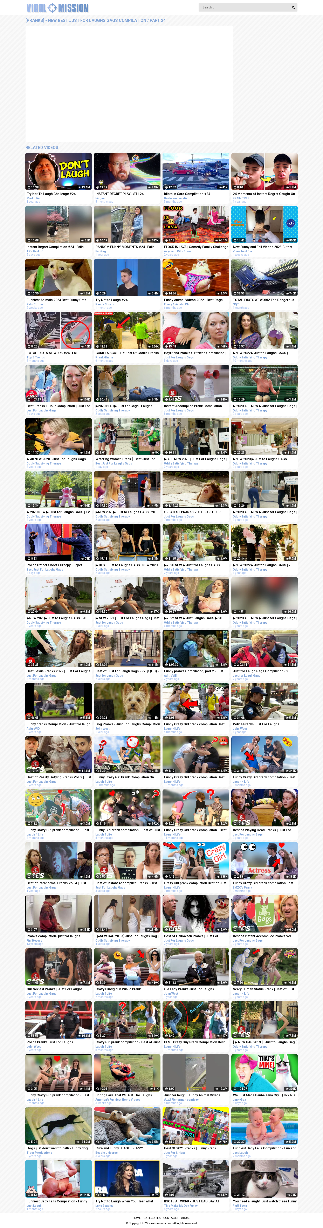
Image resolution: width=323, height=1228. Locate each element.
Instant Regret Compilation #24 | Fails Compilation (55, 247)
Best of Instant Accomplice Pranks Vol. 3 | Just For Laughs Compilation (264, 936)
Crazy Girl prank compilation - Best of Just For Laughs (128, 1042)
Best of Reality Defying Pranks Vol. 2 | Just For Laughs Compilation (59, 777)
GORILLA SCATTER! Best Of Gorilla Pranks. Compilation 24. (128, 353)
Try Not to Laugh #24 (112, 300)
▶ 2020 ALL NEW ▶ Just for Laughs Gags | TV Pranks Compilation (265, 406)
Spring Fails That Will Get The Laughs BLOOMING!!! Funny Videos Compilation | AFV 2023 (126, 1095)
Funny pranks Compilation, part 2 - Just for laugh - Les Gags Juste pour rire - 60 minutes (194, 671)
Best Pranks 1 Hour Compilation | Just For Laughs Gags (58, 406)
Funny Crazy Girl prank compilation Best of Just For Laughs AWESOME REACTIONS (196, 724)
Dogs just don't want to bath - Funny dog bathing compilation (57, 1148)
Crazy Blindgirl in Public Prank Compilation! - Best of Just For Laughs (125, 989)
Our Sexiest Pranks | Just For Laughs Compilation (55, 989)
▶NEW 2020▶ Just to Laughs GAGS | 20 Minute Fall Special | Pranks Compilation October (57, 618)
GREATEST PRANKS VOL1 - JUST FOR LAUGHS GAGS (192, 512)
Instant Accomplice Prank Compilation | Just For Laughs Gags (194, 406)
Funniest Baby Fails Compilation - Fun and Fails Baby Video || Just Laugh (264, 1148)
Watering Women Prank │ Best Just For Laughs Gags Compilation (125, 459)
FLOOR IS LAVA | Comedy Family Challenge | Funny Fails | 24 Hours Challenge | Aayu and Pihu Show (196, 247)
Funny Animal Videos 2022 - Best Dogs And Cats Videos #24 (193, 300)
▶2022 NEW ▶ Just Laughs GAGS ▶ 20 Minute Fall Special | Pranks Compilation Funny (194, 618)
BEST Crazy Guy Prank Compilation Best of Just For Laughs (194, 1042)
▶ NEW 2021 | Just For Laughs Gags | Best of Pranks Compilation (127, 618)
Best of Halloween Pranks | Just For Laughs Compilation (191, 936)
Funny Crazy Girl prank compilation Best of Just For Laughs (194, 777)
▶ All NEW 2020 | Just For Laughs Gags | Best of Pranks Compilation (57, 459)
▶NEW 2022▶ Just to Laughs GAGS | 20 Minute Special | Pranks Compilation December (262, 565)
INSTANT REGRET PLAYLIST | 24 (120, 194)
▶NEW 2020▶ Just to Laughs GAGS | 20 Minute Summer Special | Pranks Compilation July (125, 512)
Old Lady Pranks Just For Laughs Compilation (189, 989)
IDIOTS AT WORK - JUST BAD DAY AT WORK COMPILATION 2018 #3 (191, 1201)
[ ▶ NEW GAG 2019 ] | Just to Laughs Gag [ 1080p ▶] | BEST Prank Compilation (265, 1042)
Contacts (170, 1218)
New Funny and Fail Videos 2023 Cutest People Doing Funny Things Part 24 (262, 247)
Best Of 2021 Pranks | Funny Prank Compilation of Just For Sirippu (190, 1148)
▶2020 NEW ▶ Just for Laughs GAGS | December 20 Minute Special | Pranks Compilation (192, 565)
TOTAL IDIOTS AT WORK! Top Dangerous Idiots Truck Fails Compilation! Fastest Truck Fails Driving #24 (263, 300)
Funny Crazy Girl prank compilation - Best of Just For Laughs (264, 777)
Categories (152, 1218)
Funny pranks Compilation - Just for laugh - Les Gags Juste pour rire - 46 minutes (58, 724)
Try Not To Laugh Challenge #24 (51, 194)
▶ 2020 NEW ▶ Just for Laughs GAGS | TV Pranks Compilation (58, 512)
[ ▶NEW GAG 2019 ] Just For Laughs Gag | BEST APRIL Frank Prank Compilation (127, 936)
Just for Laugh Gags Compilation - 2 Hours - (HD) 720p (260, 671)
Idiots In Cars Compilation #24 (187, 194)
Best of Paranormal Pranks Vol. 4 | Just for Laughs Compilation (56, 883)
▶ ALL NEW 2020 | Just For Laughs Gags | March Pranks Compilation (195, 459)
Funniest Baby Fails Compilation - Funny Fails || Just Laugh (57, 1201)
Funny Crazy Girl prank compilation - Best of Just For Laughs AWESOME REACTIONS (59, 830)
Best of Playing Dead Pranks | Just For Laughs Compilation (262, 830)
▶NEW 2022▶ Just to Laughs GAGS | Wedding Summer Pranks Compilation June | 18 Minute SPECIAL (261, 353)
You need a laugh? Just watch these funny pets (265, 1201)
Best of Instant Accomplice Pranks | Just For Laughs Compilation (126, 883)
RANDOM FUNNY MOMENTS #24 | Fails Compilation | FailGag (125, 247)
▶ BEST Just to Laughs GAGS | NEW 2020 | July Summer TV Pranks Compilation (127, 565)
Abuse (185, 1218)
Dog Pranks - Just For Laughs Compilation (128, 724)
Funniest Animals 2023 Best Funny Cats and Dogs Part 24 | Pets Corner (56, 300)
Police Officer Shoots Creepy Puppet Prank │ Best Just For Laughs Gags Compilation (54, 565)
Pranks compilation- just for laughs (53, 936)
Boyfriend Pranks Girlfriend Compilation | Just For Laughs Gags (195, 353)
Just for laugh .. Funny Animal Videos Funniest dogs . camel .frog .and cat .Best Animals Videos (195, 1095)
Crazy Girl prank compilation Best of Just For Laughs (195, 883)
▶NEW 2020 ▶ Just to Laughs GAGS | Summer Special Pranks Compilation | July (265, 459)
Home (137, 1218)
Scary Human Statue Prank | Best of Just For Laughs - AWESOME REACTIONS (263, 989)
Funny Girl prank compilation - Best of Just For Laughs (128, 830)
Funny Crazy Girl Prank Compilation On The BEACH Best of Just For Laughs (125, 777)
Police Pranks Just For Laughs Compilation (256, 724)
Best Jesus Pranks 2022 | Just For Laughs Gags (58, 671)
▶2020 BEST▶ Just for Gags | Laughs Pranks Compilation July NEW (124, 406)
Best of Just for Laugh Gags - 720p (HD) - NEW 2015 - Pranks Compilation (127, 671)
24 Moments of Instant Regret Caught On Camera (264, 194)
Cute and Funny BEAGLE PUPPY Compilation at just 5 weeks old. (120, 1148)
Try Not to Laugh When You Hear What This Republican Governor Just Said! (124, 1201)
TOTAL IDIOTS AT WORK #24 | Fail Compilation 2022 (52, 353)
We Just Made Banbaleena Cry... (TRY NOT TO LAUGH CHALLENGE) (265, 1095)
